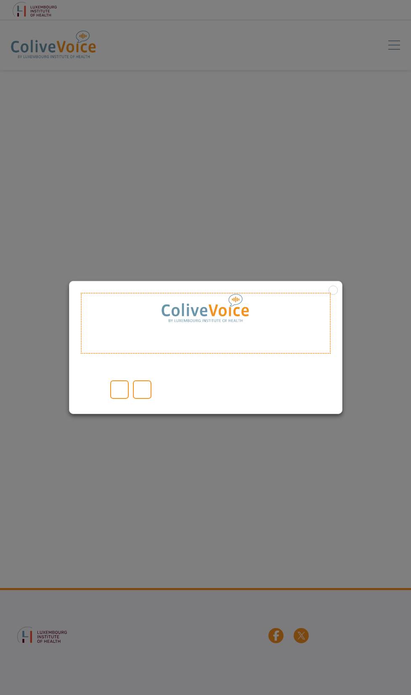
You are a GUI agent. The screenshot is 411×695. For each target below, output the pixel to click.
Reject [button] (142, 389)
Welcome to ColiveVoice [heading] (205, 323)
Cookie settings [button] (102, 389)
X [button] (333, 290)
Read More (91, 389)
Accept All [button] (119, 389)
